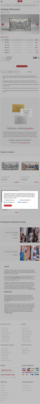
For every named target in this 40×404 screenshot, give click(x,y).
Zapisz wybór (8, 205)
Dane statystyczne (24, 202)
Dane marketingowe (10, 202)
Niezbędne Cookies (10, 200)
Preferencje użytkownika (26, 200)
